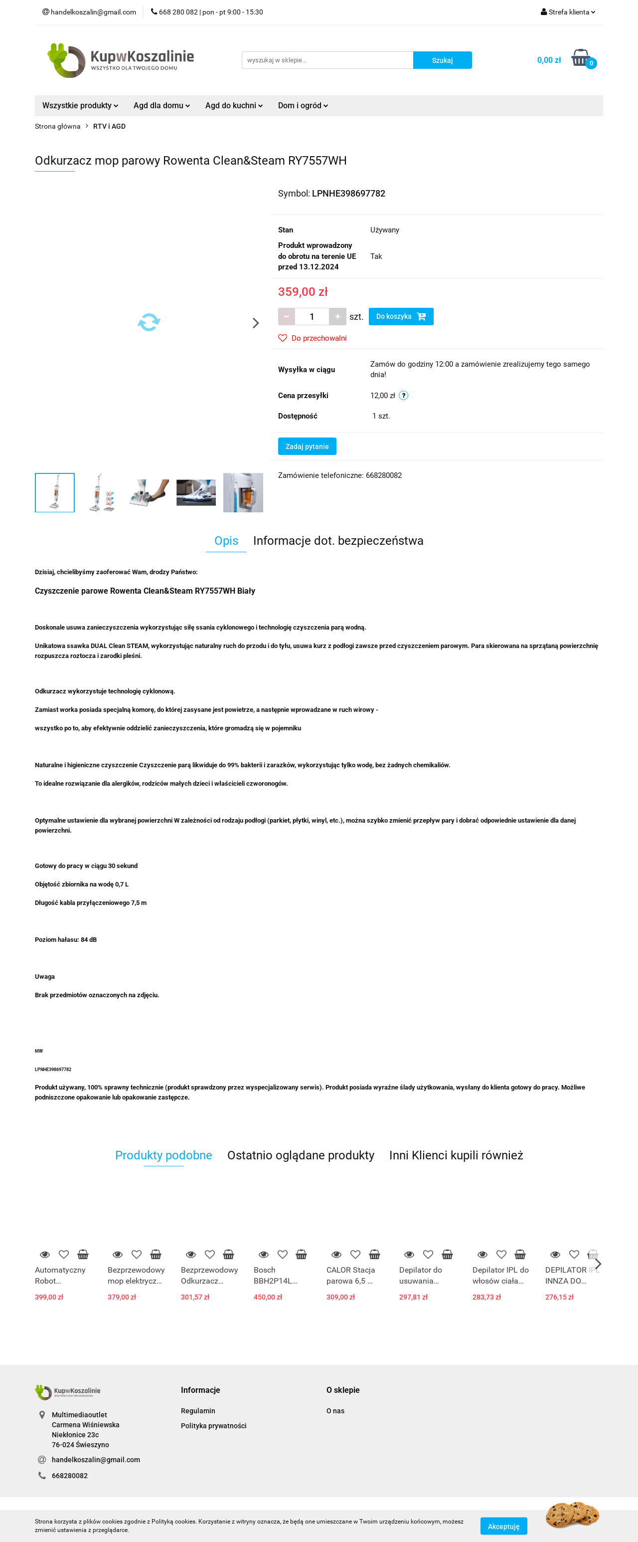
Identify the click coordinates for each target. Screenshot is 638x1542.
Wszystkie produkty (80, 105)
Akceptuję (504, 1526)
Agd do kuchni (234, 105)
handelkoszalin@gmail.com (96, 1460)
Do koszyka (401, 316)
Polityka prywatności (214, 1426)
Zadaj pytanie (307, 446)
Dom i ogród (303, 105)
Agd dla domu (162, 105)
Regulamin (198, 1411)
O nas (335, 1411)
